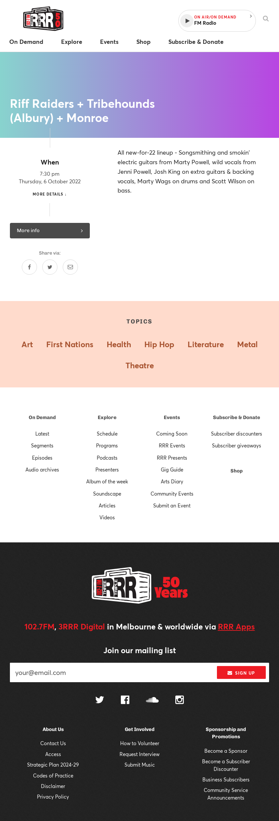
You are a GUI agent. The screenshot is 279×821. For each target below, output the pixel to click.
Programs (107, 445)
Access (53, 754)
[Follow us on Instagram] (179, 700)
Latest (42, 433)
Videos (107, 517)
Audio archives (42, 469)
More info (50, 230)
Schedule (107, 433)
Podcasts (107, 457)
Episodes (42, 457)
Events (172, 417)
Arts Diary (172, 481)
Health (119, 344)
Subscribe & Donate (236, 417)
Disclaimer (53, 786)
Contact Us (53, 743)
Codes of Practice (53, 775)
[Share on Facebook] (29, 267)
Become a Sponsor (225, 750)
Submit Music (139, 764)
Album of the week (107, 481)
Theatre (139, 365)
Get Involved (140, 729)
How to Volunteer (139, 743)
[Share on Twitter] (49, 267)
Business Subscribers (226, 779)
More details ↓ (50, 194)
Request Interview (139, 754)
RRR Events (172, 445)
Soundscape (107, 493)
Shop (236, 471)
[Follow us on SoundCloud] (152, 700)
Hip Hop (159, 344)
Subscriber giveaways (236, 445)
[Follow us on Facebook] (125, 700)
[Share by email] (70, 267)
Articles (107, 505)
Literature (206, 344)
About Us (53, 729)
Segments (42, 445)
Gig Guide (172, 469)
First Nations (69, 344)
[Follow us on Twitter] (99, 700)
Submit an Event (172, 505)
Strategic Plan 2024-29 (53, 764)
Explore (107, 417)
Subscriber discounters (236, 433)
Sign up (241, 673)
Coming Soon (172, 433)
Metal (247, 344)
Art (27, 344)
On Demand (42, 417)
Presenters (107, 469)
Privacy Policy (53, 796)
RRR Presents (172, 457)
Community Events (172, 493)
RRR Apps (236, 626)
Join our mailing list (139, 650)
